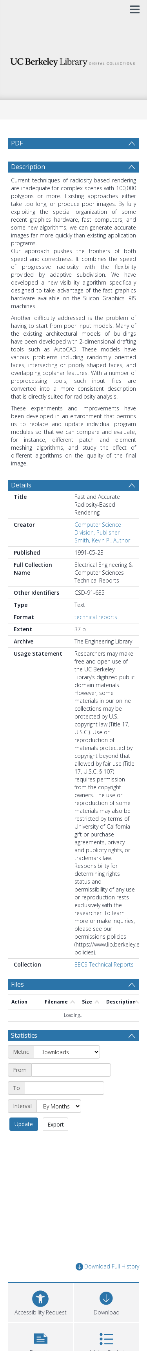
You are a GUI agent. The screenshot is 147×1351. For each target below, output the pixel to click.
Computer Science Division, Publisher (97, 528)
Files (17, 984)
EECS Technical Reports (104, 964)
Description (28, 166)
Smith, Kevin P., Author (102, 540)
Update (24, 1124)
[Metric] (67, 1052)
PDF (17, 143)
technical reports (95, 617)
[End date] (64, 1088)
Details (21, 485)
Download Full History (107, 1267)
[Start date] (71, 1070)
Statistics (24, 1035)
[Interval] (58, 1106)
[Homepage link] (73, 60)
